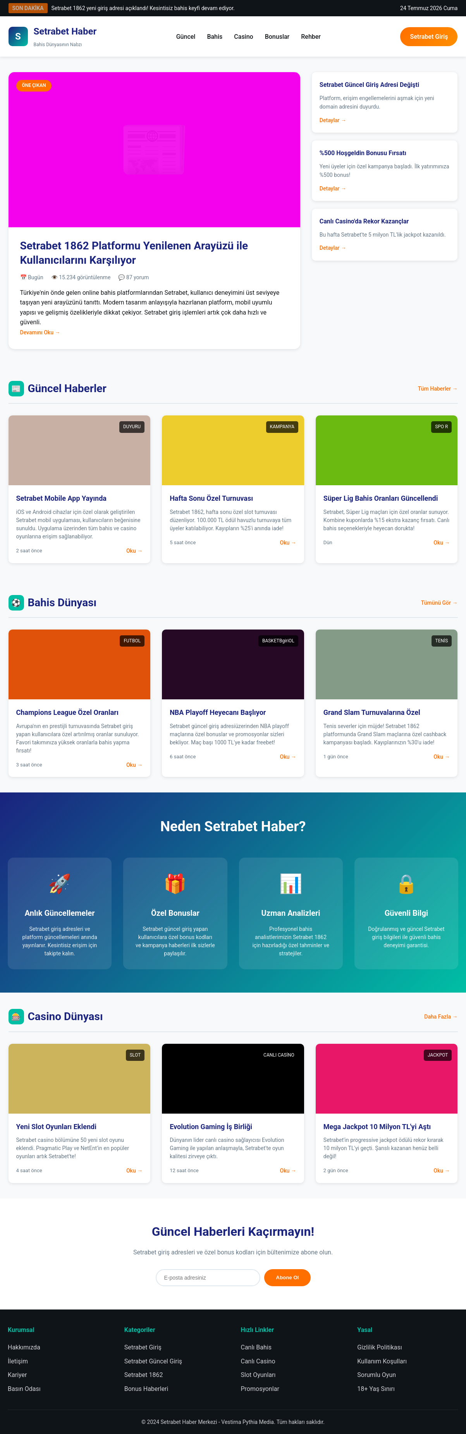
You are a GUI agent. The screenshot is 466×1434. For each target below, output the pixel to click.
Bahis (214, 36)
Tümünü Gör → (439, 603)
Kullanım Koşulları (382, 1361)
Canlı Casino (258, 1361)
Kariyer (17, 1375)
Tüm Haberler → (438, 389)
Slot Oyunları (258, 1375)
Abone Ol (287, 1277)
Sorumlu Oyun (376, 1375)
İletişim (18, 1361)
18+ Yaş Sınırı (376, 1388)
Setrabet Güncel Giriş (153, 1361)
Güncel (186, 36)
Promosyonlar (260, 1388)
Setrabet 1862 (143, 1375)
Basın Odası (24, 1388)
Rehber (311, 36)
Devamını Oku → (40, 332)
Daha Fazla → (440, 1017)
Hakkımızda (24, 1347)
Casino (243, 36)
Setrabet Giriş (429, 36)
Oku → (134, 551)
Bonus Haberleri (146, 1388)
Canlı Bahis (256, 1347)
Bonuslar (277, 36)
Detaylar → (333, 120)
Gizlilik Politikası (379, 1347)
